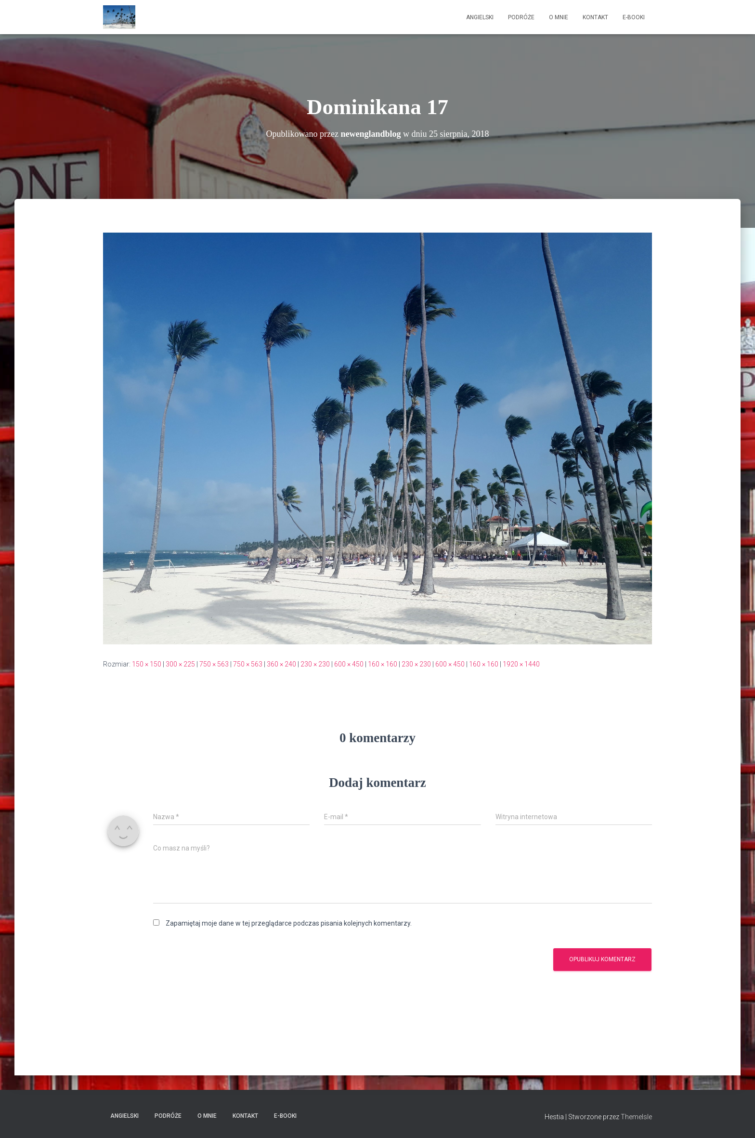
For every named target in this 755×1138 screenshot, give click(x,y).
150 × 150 (146, 664)
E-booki (634, 17)
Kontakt (595, 17)
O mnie (558, 17)
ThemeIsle (636, 1117)
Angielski (480, 17)
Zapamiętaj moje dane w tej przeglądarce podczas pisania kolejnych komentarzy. (289, 923)
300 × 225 (180, 664)
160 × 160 (382, 664)
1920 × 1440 (521, 664)
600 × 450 (349, 664)
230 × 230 (315, 664)
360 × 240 (281, 664)
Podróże (521, 17)
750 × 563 (214, 664)
